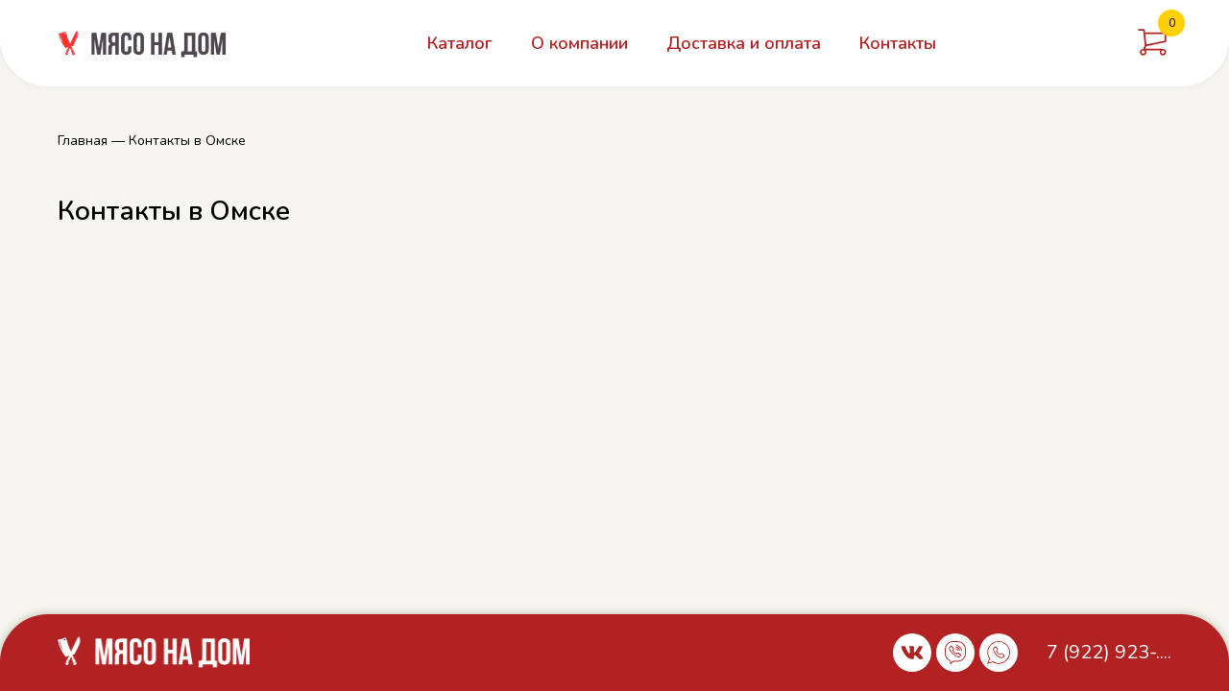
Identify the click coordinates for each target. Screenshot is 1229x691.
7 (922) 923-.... (1109, 652)
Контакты (897, 43)
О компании (579, 43)
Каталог (460, 43)
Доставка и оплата (743, 43)
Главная (83, 140)
